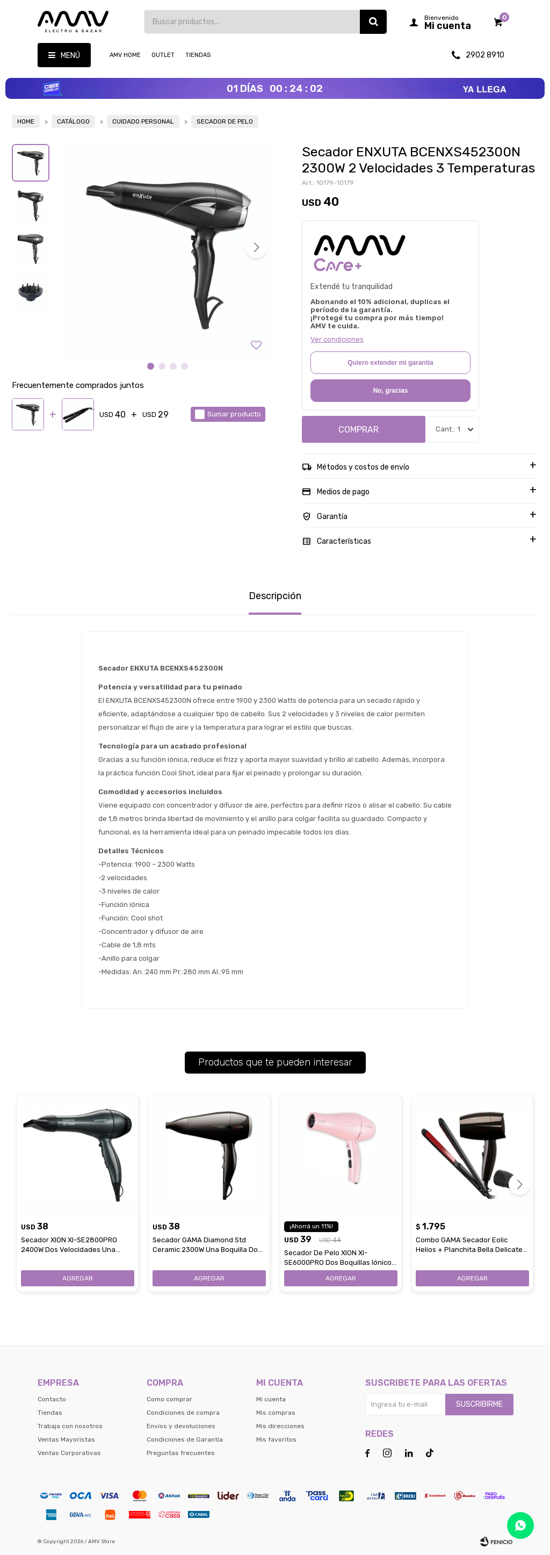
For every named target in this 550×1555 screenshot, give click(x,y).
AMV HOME (125, 55)
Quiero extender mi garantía (390, 362)
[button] (256, 247)
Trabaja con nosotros (70, 1426)
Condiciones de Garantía (185, 1439)
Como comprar (169, 1399)
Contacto (52, 1399)
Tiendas (198, 55)
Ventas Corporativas (69, 1453)
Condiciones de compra (183, 1412)
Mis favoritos (276, 1439)
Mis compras (275, 1412)
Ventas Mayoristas (66, 1439)
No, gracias (390, 390)
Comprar (358, 429)
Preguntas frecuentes (181, 1453)
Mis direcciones (280, 1426)
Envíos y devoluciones (181, 1426)
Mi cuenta (271, 1399)
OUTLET (163, 55)
